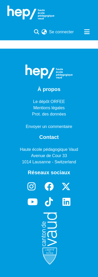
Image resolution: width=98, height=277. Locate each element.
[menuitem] (44, 32)
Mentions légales (49, 108)
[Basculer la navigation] (86, 32)
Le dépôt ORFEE (49, 101)
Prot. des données (49, 114)
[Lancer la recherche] (36, 32)
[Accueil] (31, 12)
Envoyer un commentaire (49, 126)
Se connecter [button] (61, 32)
